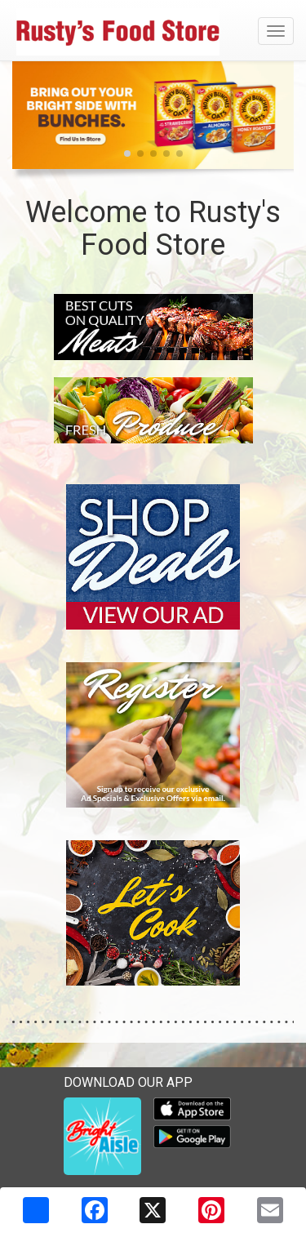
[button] (127, 153)
